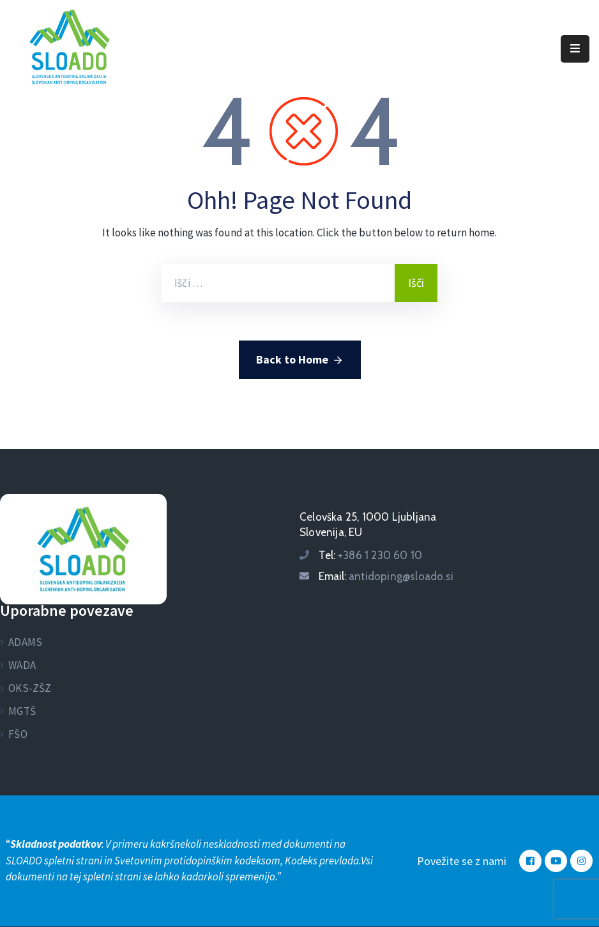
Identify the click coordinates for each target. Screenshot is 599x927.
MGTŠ (22, 711)
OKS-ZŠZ (29, 688)
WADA (22, 665)
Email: (386, 576)
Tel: (370, 555)
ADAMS (25, 642)
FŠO (17, 734)
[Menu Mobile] (575, 49)
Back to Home (300, 360)
